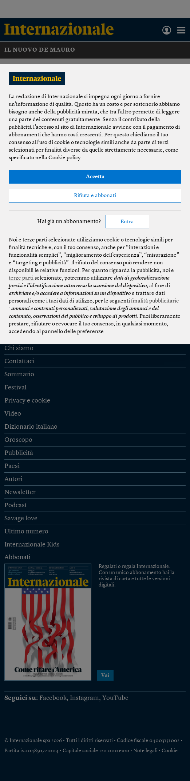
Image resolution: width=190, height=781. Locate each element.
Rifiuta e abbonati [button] (95, 196)
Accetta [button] (95, 177)
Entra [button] (127, 222)
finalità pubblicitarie (155, 301)
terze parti (22, 278)
